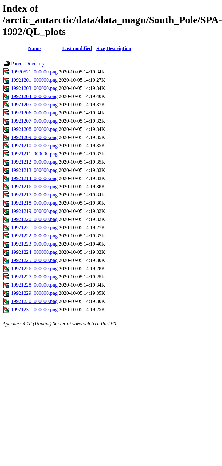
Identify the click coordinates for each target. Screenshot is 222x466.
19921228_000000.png (34, 285)
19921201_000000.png (34, 80)
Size (100, 48)
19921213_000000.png (34, 170)
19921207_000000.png (34, 121)
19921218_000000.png (34, 203)
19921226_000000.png (34, 268)
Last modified (77, 48)
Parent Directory (27, 63)
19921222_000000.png (34, 235)
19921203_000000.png (34, 88)
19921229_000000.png (34, 293)
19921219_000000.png (34, 211)
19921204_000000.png (34, 96)
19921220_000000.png (34, 219)
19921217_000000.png (34, 194)
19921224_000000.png (34, 252)
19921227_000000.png (34, 276)
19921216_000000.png (34, 186)
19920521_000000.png (34, 71)
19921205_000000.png (34, 104)
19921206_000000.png (34, 112)
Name (34, 48)
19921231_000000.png (34, 309)
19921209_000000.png (34, 137)
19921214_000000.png (34, 178)
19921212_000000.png (34, 162)
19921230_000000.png (34, 301)
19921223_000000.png (34, 244)
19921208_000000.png (34, 129)
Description (118, 48)
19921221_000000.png (34, 227)
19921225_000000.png (34, 260)
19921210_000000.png (34, 145)
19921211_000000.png (34, 153)
